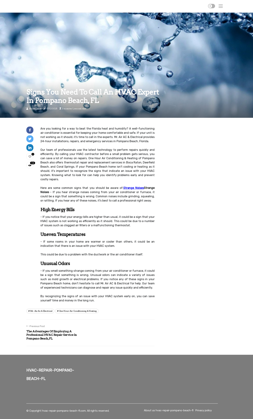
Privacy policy (203, 410)
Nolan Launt (35, 108)
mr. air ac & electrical (41, 311)
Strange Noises (133, 188)
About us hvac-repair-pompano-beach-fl (168, 410)
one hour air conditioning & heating (78, 311)
